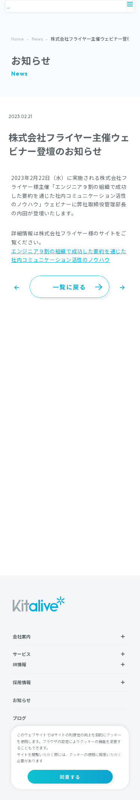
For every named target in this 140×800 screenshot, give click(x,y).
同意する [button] (70, 777)
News (37, 39)
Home (17, 39)
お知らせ (22, 700)
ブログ (19, 718)
